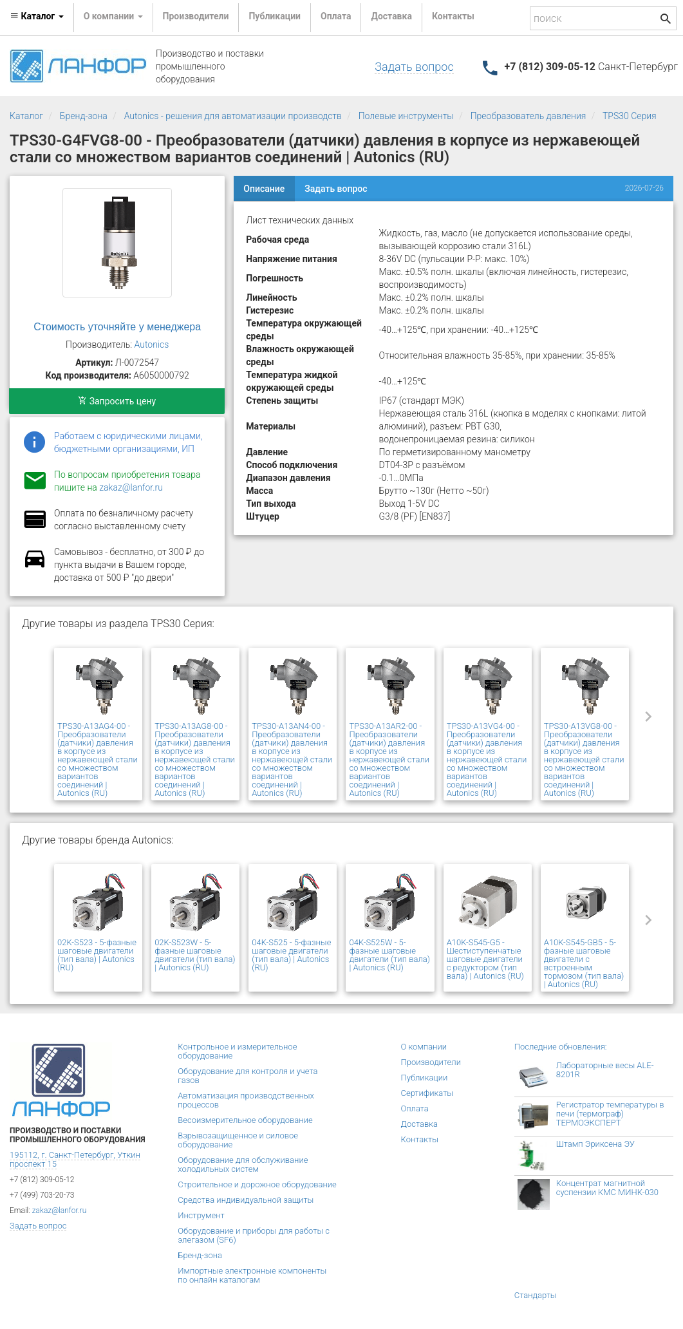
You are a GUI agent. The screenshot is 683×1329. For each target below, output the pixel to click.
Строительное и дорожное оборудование (257, 1184)
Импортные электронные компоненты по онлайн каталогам (252, 1275)
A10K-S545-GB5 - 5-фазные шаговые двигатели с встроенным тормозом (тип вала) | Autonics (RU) (584, 963)
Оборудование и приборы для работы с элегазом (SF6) (254, 1235)
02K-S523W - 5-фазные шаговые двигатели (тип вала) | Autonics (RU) (194, 955)
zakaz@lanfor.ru (131, 487)
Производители (196, 16)
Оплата (336, 16)
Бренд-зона (84, 116)
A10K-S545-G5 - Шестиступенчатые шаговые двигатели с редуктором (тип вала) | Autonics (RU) (485, 959)
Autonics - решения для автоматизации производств (233, 116)
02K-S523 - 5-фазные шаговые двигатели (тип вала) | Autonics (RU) (96, 955)
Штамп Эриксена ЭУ (595, 1144)
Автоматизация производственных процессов (246, 1100)
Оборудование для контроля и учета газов (247, 1075)
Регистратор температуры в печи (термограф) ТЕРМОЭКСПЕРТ (610, 1113)
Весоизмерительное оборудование (245, 1120)
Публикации (274, 16)
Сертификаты (427, 1093)
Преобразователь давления (528, 116)
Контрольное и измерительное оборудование (237, 1051)
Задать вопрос (414, 66)
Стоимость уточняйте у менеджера (117, 326)
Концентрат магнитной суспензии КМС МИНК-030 (607, 1187)
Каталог (26, 116)
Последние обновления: (560, 1046)
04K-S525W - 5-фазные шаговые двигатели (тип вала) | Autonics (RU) (389, 955)
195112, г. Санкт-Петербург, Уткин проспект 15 (75, 1159)
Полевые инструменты (406, 116)
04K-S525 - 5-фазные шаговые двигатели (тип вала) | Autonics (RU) (291, 955)
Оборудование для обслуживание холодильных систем (243, 1164)
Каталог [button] (37, 16)
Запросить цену (117, 401)
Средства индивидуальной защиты (245, 1200)
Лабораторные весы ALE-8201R (605, 1069)
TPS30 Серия (630, 116)
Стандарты (535, 1295)
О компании (424, 1046)
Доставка (391, 16)
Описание (264, 189)
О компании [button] (113, 16)
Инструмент (201, 1215)
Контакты (453, 16)
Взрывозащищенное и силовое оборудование (238, 1140)
